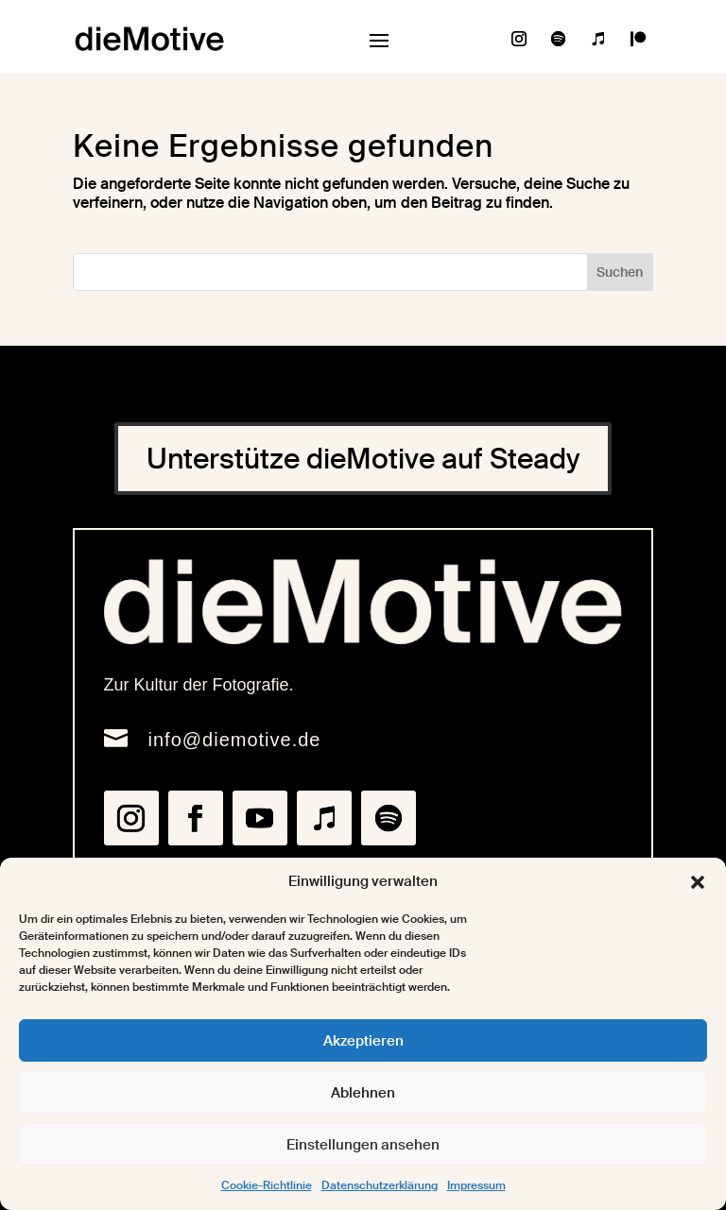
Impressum (476, 1185)
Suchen (619, 272)
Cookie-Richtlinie (266, 1185)
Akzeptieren (363, 1040)
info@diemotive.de (234, 739)
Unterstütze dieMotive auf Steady (363, 458)
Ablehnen (363, 1092)
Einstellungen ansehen (363, 1144)
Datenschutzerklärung (379, 1185)
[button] (697, 882)
